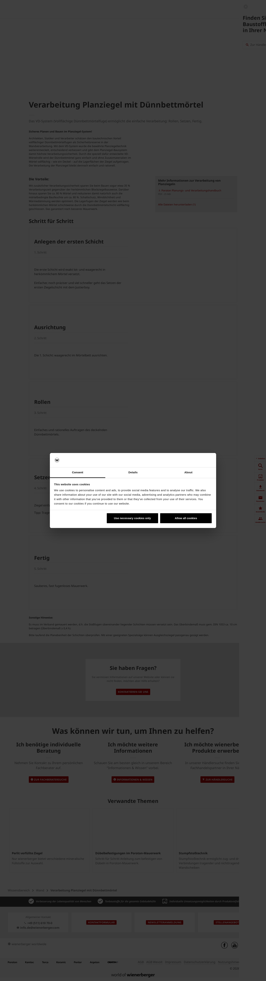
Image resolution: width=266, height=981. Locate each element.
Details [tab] (133, 472)
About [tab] (188, 472)
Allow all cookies (186, 518)
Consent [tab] (77, 472)
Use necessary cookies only (132, 518)
